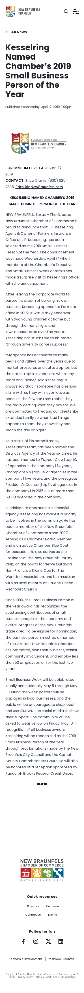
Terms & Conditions (46, 977)
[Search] (66, 11)
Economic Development (25, 959)
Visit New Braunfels (62, 959)
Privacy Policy (25, 977)
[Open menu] (75, 11)
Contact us (33, 915)
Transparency (67, 977)
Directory (33, 906)
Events (52, 915)
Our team (52, 906)
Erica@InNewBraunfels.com (39, 186)
